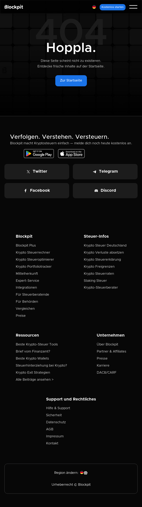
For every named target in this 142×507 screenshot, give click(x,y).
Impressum (55, 436)
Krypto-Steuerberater (101, 287)
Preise (21, 316)
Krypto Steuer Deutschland (105, 245)
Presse (102, 358)
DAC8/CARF (106, 372)
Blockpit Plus (26, 245)
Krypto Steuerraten (99, 273)
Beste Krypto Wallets (32, 358)
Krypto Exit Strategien (33, 372)
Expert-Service (27, 280)
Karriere (103, 365)
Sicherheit (54, 415)
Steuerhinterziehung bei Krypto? (41, 365)
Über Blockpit (107, 344)
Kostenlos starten (113, 7)
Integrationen (26, 287)
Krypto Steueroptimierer (35, 259)
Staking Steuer (95, 280)
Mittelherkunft (27, 273)
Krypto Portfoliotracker (34, 266)
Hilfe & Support (58, 408)
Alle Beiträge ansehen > (35, 379)
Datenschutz (56, 422)
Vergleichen (25, 308)
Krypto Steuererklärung (102, 259)
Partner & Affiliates (111, 351)
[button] (94, 7)
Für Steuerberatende (32, 294)
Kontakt (52, 443)
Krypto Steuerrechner (33, 252)
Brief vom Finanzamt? (33, 351)
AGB (49, 429)
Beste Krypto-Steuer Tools (37, 344)
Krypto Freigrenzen (99, 266)
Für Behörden (27, 301)
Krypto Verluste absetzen (104, 252)
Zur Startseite (71, 80)
